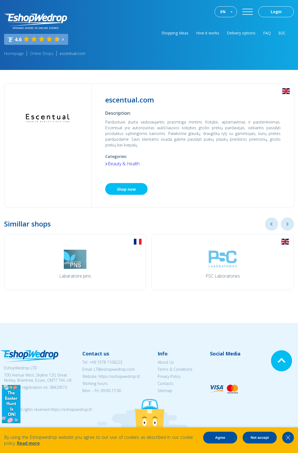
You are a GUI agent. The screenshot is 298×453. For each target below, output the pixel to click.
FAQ (267, 33)
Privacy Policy (169, 376)
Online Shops (41, 53)
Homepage (14, 53)
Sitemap (165, 390)
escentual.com (72, 53)
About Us (166, 362)
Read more (28, 443)
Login (276, 11)
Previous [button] (271, 224)
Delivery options (241, 33)
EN (222, 11)
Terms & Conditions (175, 369)
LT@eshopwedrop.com (114, 369)
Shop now (126, 189)
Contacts (165, 383)
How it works (207, 33)
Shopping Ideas (174, 33)
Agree (220, 438)
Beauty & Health (124, 164)
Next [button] (287, 224)
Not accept (260, 438)
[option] (75, 262)
